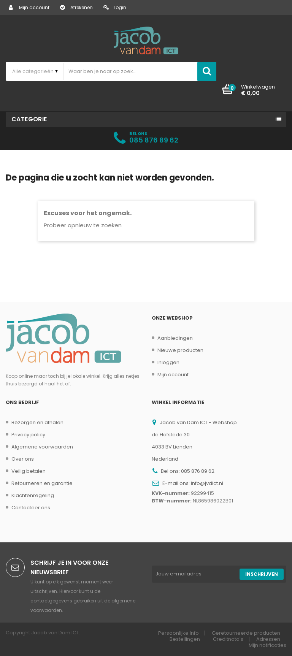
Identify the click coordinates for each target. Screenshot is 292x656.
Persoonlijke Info (178, 633)
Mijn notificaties (267, 645)
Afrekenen (76, 7)
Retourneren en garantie (42, 483)
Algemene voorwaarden (42, 446)
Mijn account (29, 7)
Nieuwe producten (180, 350)
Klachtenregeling (32, 495)
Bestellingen (185, 639)
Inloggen (168, 362)
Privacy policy (28, 434)
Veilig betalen (28, 471)
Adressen (268, 639)
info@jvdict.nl (207, 483)
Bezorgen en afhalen (37, 422)
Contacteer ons (30, 507)
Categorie (29, 119)
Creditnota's (228, 639)
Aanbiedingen (175, 338)
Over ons (22, 459)
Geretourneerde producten (246, 633)
